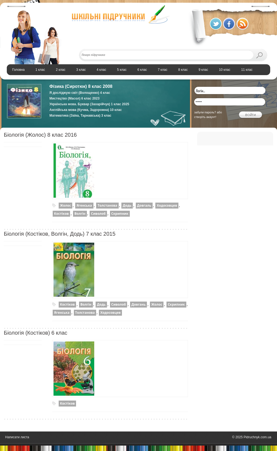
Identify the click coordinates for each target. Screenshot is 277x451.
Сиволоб (98, 213)
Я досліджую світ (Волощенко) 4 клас (79, 93)
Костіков (61, 213)
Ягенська (84, 205)
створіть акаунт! (205, 117)
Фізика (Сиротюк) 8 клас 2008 (80, 86)
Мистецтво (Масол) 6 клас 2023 (74, 98)
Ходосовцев (167, 205)
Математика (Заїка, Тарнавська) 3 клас (80, 115)
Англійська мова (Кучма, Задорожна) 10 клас (85, 110)
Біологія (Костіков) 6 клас (35, 333)
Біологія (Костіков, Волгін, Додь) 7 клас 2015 (59, 234)
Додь (127, 205)
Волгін (80, 213)
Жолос (65, 205)
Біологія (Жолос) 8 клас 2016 (40, 135)
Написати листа (17, 437)
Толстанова (107, 205)
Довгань (138, 304)
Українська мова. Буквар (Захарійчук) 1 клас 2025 (89, 104)
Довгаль (144, 205)
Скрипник (119, 213)
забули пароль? (205, 112)
